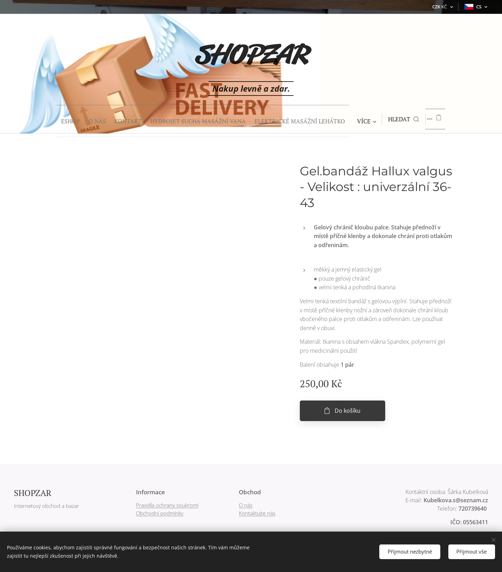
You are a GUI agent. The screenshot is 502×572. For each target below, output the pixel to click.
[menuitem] (54, 119)
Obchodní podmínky (159, 513)
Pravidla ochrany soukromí (167, 505)
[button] (405, 119)
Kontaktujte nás (257, 513)
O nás (245, 505)
